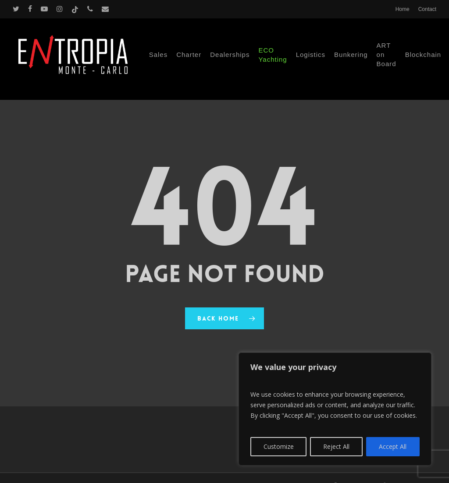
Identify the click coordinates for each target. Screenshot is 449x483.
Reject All (336, 446)
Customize (279, 446)
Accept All (392, 446)
